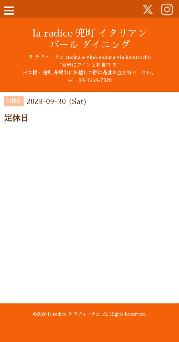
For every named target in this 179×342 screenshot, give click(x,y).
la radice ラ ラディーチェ (74, 314)
